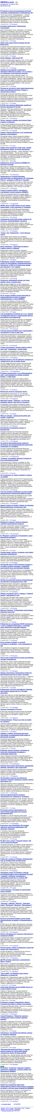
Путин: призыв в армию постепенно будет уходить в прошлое (15, 121)
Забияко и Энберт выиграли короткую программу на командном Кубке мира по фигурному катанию (15, 735)
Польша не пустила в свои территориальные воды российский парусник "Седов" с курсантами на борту (17, 90)
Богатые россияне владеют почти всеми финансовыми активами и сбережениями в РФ (16, 920)
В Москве (11, 1109)
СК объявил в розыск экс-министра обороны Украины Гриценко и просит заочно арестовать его (16, 779)
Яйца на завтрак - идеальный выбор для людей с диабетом (15, 416)
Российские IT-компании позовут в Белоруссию (13, 428)
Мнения (14, 68)
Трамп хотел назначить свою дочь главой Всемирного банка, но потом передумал (15, 148)
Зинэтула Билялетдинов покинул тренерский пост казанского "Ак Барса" (14, 795)
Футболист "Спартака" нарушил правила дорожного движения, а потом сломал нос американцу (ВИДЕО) (15, 1069)
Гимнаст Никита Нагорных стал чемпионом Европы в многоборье (16, 133)
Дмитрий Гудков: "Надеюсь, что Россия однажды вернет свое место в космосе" (15, 401)
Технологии (15, 203)
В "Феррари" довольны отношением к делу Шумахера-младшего (16, 536)
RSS (23, 1108)
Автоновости (15, 174)
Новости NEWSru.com (8, 1110)
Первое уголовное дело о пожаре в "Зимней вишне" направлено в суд (16, 594)
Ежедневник (17, 1108)
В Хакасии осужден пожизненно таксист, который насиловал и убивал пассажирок (15, 1003)
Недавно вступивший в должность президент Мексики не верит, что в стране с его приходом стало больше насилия (16, 71)
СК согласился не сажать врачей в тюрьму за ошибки (16, 476)
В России (14, 24)
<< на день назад (6, 1104)
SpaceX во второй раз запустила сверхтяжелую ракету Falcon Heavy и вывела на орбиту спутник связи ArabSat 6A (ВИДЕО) (17, 1086)
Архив (11, 1108)
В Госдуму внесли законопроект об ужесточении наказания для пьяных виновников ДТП (13, 811)
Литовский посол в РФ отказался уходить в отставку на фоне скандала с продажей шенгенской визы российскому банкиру (16, 566)
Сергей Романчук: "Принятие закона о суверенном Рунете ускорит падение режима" (14, 1017)
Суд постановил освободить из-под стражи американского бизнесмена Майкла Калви (16, 492)
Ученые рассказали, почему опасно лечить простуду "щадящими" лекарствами (16, 348)
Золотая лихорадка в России (11, 709)
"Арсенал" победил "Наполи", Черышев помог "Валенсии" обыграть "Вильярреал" (16, 904)
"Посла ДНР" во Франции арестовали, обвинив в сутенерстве (14, 974)
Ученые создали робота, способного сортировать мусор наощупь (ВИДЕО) (14, 191)
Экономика (15, 441)
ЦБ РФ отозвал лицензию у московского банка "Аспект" (15, 960)
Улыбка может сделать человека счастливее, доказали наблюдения (17, 553)
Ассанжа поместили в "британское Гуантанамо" (13, 27)
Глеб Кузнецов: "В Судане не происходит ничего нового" (15, 890)
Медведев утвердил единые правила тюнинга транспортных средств (14, 523)
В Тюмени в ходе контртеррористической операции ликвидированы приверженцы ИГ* (16, 12)
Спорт (13, 145)
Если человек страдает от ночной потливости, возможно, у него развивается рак (16, 644)
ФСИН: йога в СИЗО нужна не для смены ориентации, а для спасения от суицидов (15, 206)
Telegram (27, 1108)
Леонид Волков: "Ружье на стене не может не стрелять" (16, 720)
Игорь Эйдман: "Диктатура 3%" (11, 58)
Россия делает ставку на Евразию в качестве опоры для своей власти (17, 948)
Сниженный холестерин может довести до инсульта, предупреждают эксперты (15, 220)
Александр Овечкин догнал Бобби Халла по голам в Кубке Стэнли (16, 988)
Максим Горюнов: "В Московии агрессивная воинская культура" (16, 611)
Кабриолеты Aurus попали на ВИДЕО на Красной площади (15, 163)
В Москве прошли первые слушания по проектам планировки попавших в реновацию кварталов (14, 752)
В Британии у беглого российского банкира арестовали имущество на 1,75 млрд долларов (16, 691)
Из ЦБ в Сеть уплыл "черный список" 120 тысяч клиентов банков (15, 841)
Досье (7, 1108)
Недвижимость (16, 371)
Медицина (15, 231)
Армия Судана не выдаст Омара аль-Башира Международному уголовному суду (16, 506)
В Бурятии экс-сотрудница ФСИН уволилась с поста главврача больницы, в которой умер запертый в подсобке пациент (16, 625)
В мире (14, 40)
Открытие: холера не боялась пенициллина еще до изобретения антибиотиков (16, 860)
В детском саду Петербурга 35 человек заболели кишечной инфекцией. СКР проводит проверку (14, 827)
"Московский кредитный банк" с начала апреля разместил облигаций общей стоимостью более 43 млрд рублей (15, 1051)
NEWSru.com (7, 2)
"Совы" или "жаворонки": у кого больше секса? (15, 233)
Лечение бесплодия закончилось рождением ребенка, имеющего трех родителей (16, 766)
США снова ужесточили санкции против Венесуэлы (15, 43)
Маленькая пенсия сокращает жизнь (13, 391)
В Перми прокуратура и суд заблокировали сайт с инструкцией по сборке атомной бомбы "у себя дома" (16, 375)
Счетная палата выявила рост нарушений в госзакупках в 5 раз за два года (16, 331)
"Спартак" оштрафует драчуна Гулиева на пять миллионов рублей (15, 459)
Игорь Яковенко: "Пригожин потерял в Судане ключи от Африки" (14, 247)
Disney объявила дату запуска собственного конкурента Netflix (16, 935)
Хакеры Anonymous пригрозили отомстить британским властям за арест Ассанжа (16, 673)
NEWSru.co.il (4, 1109)
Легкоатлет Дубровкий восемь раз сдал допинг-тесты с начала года (14, 281)
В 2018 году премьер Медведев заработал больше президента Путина (15, 106)
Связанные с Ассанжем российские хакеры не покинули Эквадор (16, 1033)
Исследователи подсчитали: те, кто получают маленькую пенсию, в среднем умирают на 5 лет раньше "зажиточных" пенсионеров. (15, 395)
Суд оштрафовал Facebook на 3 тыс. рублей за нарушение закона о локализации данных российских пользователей (16, 315)
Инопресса (15, 244)
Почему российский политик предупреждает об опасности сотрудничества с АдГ (16, 581)
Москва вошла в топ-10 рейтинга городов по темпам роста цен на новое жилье (16, 360)
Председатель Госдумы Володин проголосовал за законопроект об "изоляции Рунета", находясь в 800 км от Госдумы (16, 178)
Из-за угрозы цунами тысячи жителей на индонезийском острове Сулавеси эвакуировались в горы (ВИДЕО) (15, 297)
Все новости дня (5, 5)
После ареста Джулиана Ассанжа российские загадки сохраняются (17, 658)
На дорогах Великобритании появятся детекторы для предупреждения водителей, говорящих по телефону (16, 444)
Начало (3, 1108)
